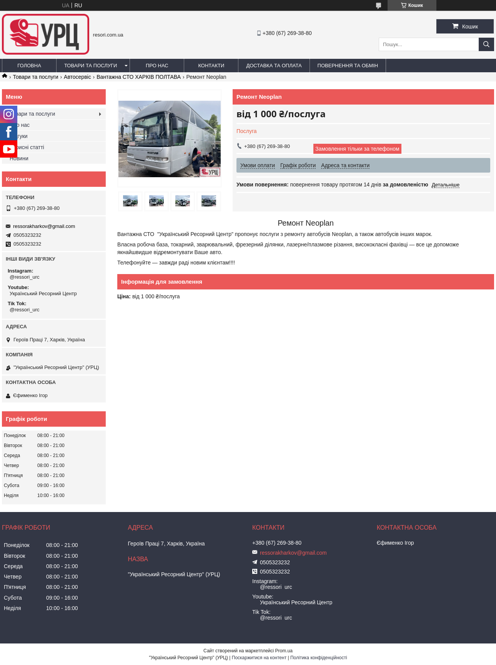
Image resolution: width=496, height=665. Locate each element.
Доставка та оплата (273, 65)
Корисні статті (27, 147)
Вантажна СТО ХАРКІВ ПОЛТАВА (139, 77)
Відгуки (19, 136)
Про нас (157, 65)
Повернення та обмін (348, 65)
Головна (29, 65)
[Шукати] (486, 44)
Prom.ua (284, 650)
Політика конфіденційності (318, 657)
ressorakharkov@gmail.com (44, 226)
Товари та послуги (90, 65)
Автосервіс (77, 77)
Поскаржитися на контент (259, 657)
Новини (19, 158)
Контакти (211, 65)
